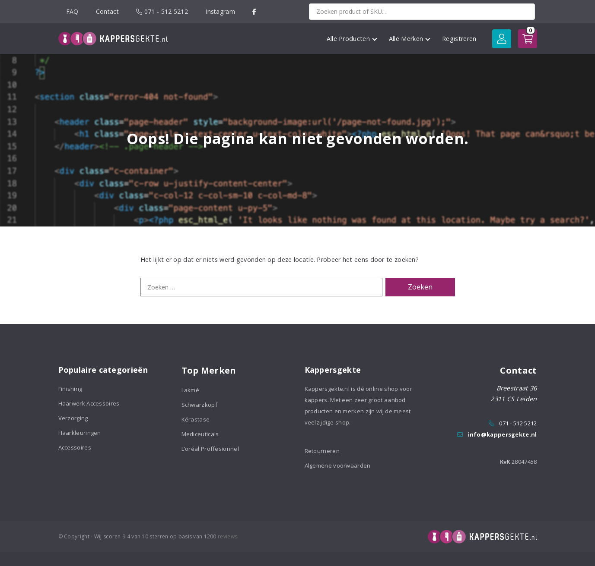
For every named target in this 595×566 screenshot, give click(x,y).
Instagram (220, 11)
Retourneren (322, 451)
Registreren (459, 39)
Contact (107, 11)
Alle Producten (352, 39)
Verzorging (73, 418)
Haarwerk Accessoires (89, 403)
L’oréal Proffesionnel (210, 449)
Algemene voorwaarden (338, 465)
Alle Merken (409, 39)
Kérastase (195, 419)
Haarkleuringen (79, 433)
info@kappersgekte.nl (502, 434)
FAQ (72, 11)
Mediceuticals (200, 434)
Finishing (70, 389)
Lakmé (190, 390)
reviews (227, 536)
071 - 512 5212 (162, 11)
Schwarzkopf (199, 405)
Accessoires (74, 447)
